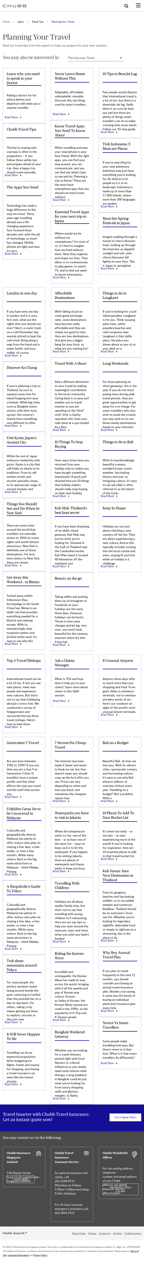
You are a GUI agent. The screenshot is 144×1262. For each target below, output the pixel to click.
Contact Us (104, 1233)
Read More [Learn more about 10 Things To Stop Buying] (59, 496)
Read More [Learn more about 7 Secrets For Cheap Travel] (59, 801)
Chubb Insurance (132, 1233)
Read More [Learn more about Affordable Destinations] (59, 351)
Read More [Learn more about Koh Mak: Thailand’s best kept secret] (59, 566)
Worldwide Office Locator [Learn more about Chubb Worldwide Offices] (120, 1189)
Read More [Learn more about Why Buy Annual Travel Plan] (107, 1010)
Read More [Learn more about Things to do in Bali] (107, 496)
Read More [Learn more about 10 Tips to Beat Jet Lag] (107, 132)
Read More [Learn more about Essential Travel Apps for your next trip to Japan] (59, 277)
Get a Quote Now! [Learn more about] (125, 1117)
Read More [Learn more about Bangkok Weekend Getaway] (59, 1098)
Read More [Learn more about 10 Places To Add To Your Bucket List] (107, 858)
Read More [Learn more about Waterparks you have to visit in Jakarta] (59, 871)
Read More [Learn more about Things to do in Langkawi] (107, 351)
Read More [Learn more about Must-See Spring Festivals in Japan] (107, 268)
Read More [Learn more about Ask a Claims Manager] (59, 700)
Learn (21, 21)
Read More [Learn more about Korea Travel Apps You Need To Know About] (59, 199)
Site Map (117, 1233)
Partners (92, 1233)
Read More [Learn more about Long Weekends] (107, 429)
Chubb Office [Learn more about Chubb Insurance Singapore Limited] (20, 1179)
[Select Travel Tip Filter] (96, 57)
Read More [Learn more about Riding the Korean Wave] (59, 1020)
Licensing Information (18, 1255)
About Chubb (79, 1233)
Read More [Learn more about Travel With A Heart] (59, 429)
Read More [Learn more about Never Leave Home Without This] (59, 114)
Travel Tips (38, 21)
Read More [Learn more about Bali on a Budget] (107, 801)
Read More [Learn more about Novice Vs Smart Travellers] (107, 1063)
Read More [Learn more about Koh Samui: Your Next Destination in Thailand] (107, 940)
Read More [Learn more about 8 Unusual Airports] (107, 714)
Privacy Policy (40, 1255)
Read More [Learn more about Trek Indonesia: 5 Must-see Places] (107, 206)
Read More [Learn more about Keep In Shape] (107, 566)
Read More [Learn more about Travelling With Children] (59, 941)
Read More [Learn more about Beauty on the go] (59, 644)
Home (6, 21)
